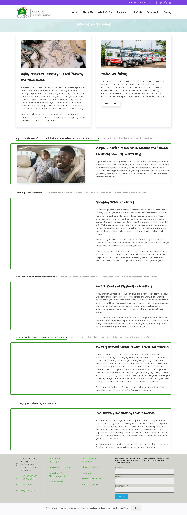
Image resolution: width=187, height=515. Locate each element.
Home (74, 12)
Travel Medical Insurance (59, 192)
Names (118, 468)
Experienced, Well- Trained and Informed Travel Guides (129, 276)
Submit (122, 496)
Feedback (152, 12)
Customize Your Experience (139, 2)
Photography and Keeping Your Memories (37, 403)
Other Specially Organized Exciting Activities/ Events (128, 337)
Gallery (167, 12)
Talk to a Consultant (91, 484)
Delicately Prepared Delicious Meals (79, 276)
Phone (118, 477)
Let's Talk (137, 12)
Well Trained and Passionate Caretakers (36, 276)
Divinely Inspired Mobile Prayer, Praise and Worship (41, 337)
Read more (110, 103)
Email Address (121, 486)
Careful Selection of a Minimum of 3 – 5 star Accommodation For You (111, 192)
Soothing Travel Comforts (29, 192)
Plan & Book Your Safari (60, 467)
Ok (136, 508)
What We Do (105, 12)
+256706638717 (27, 484)
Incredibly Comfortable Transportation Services (128, 138)
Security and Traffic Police (84, 337)
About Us (88, 12)
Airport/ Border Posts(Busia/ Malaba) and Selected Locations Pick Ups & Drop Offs (57, 138)
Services (121, 12)
